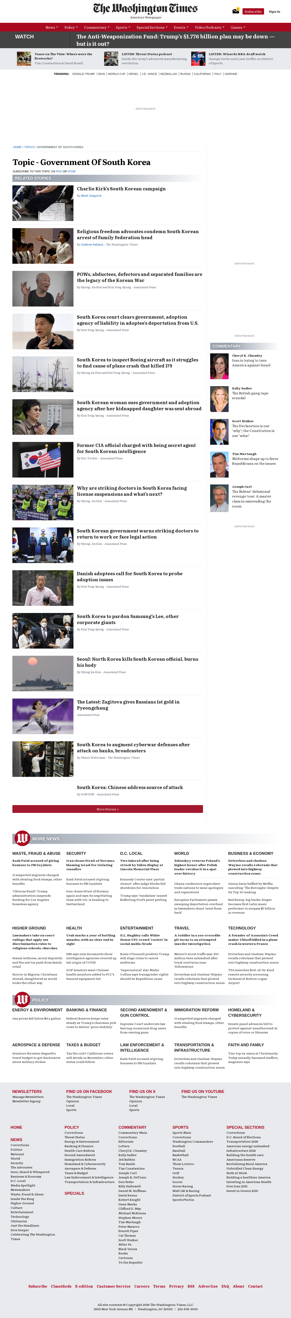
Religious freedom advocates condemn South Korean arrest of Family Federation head (138, 234)
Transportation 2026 (242, 1141)
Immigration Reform (196, 1010)
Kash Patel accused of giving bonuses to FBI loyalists (35, 862)
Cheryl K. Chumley (247, 355)
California (202, 74)
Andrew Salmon (92, 244)
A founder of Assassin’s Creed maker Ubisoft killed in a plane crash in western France (253, 939)
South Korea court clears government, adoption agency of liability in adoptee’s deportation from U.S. (138, 319)
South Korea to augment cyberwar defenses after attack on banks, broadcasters (133, 747)
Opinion (72, 1101)
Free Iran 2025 (237, 1186)
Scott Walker (243, 421)
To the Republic (130, 1262)
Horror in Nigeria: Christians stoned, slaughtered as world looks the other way (34, 978)
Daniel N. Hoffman (132, 1190)
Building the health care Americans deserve (245, 1157)
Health (74, 928)
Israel (133, 74)
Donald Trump (83, 74)
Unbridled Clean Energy (244, 1168)
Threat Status (75, 1137)
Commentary (95, 27)
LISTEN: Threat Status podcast (147, 54)
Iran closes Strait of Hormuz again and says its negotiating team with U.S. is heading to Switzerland (89, 897)
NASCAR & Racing (186, 1190)
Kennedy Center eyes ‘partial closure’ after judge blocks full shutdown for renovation (143, 883)
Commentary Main (132, 1132)
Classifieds (61, 1286)
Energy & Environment (37, 1010)
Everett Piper (128, 1231)
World (181, 853)
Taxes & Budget (83, 1045)
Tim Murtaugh (244, 453)
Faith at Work (236, 1173)
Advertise (208, 1286)
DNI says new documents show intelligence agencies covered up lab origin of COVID (91, 958)
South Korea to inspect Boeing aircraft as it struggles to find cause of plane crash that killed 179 (137, 362)
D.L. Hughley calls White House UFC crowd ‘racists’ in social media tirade (144, 939)
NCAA (177, 1159)
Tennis (178, 1168)
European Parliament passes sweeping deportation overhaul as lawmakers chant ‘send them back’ (198, 905)
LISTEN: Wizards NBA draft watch (237, 54)
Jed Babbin (126, 1159)
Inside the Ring (22, 1198)
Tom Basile (126, 1163)
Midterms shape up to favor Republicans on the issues (255, 461)
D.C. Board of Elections (243, 1137)
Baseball (179, 1150)
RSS (59, 171)
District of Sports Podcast (192, 1195)
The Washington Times (84, 1096)
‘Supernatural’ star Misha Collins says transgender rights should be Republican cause (144, 974)
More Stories (106, 809)
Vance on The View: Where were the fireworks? (63, 56)
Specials (74, 1193)
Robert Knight (129, 1199)
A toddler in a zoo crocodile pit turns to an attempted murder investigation (197, 939)
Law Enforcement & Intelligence (89, 1177)
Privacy (176, 1286)
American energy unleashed (247, 1146)
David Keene (127, 1195)
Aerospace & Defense (36, 1045)
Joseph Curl (242, 486)
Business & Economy (250, 853)
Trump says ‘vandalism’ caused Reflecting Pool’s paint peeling (143, 897)
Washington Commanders (193, 1141)
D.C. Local (131, 853)
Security (76, 853)
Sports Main (182, 1132)
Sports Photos (183, 1199)
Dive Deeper (20, 1230)
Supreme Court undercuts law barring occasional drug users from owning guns (143, 1027)
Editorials (125, 1141)
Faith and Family (246, 1045)
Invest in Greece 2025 (242, 1190)
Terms (159, 1286)
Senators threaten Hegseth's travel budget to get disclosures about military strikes (36, 1057)
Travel (182, 928)
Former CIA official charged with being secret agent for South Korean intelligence (136, 448)
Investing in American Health (248, 1182)
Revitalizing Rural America (246, 1163)
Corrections (20, 1145)
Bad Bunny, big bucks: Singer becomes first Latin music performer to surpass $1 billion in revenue (251, 905)
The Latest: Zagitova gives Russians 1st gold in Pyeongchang (128, 704)
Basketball (181, 1155)
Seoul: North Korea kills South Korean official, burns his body (137, 662)
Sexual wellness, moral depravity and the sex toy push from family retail (37, 962)
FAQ (225, 1286)
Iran (101, 74)
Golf (176, 1173)
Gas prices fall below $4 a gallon (36, 1018)
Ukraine (231, 74)
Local (70, 1105)
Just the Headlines (25, 1225)
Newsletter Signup (26, 1101)
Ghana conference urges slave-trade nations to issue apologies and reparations (198, 887)
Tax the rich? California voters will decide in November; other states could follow (89, 1057)
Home (17, 147)
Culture (16, 1207)
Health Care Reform (80, 1150)
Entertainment (136, 928)
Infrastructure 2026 (241, 1150)
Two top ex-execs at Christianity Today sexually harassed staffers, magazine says (253, 1057)
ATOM (71, 171)
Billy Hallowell (129, 1186)
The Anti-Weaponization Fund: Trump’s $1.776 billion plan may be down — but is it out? (175, 39)
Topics (29, 147)
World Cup (116, 74)
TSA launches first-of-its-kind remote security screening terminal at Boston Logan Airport (251, 976)
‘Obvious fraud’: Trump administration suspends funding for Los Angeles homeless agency (31, 897)
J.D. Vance (149, 74)
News (50, 27)
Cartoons (125, 1257)
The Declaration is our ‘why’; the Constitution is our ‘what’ (253, 430)
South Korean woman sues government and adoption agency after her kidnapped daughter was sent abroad (139, 405)
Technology (242, 928)
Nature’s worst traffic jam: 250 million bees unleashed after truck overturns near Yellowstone (196, 960)
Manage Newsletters (28, 1096)
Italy (217, 74)
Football (179, 1146)
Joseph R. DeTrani (132, 1177)
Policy (70, 27)
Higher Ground (29, 928)
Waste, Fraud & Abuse (36, 853)
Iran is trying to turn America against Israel (251, 363)
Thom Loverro (183, 1163)
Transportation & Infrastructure (90, 1182)
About (238, 1286)
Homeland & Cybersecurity (85, 1163)
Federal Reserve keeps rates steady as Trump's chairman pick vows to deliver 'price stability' (91, 1022)
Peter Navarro (129, 1226)
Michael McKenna (132, 1213)
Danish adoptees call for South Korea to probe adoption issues (130, 576)
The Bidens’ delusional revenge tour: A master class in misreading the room (251, 499)
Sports (121, 27)
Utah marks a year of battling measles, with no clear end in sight (90, 939)
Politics (16, 1149)
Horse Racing (183, 1186)
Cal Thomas (127, 1235)
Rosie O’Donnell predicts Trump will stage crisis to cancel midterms (144, 958)
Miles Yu (124, 1244)
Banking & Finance (86, 1010)
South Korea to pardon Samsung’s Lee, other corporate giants (128, 619)
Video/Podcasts (208, 27)
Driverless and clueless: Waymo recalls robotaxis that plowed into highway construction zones (253, 866)
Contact (255, 1286)
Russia (185, 74)
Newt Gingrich (91, 195)
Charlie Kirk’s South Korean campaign (121, 188)
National (17, 1154)
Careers (142, 1286)
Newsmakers (20, 1189)
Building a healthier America (248, 1177)
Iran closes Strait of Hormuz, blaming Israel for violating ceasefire (90, 864)
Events (179, 27)
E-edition (84, 1286)
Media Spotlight (23, 1185)
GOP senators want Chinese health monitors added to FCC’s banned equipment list (90, 974)
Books (123, 1253)
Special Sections (151, 27)
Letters (124, 1146)
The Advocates (21, 1167)
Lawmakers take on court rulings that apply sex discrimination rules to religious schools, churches (34, 941)
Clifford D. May (129, 1208)
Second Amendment (80, 1155)
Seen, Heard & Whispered (30, 1172)
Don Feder (126, 1182)
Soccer (178, 1182)
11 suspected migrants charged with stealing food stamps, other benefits (37, 879)
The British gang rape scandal (250, 395)
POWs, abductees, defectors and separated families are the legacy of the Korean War (139, 277)
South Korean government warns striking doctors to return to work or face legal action (138, 533)
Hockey (178, 1177)
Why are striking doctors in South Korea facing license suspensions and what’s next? (132, 490)
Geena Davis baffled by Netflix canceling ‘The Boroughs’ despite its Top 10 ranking (253, 887)
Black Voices (127, 1249)
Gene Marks (127, 1204)
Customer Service (114, 1286)
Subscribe (253, 11)
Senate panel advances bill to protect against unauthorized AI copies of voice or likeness (252, 1027)
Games (236, 27)
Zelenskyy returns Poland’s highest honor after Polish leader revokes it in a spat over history (197, 866)
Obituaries (19, 1221)
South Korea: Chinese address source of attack (130, 787)
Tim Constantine (131, 1168)
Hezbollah (168, 74)
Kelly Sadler (242, 388)
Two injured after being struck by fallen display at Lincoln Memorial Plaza (141, 864)
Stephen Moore (130, 1217)
